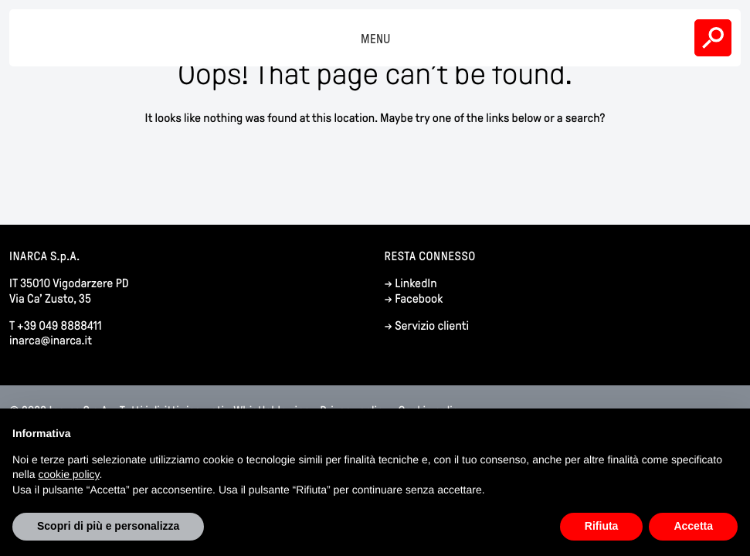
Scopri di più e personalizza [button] (108, 526)
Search (712, 37)
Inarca (42, 38)
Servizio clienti (432, 326)
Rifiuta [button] (602, 526)
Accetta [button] (693, 526)
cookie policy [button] (68, 474)
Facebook (419, 299)
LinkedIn (415, 283)
